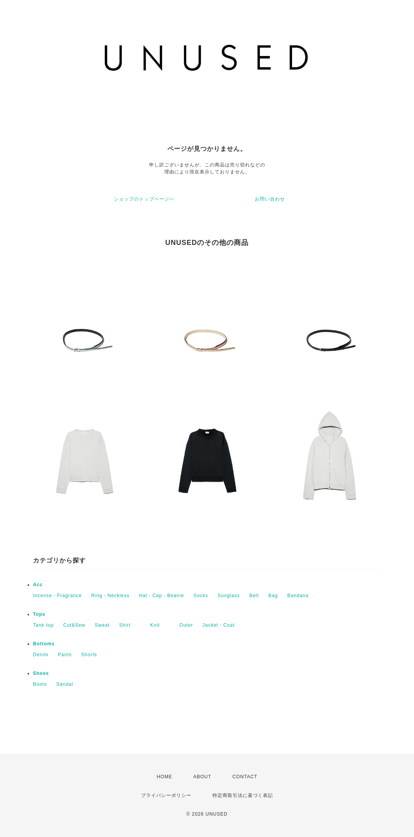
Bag (273, 595)
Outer (186, 625)
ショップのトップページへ (144, 199)
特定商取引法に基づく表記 (242, 795)
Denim (41, 654)
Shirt (130, 625)
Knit (160, 625)
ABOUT (202, 776)
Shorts (89, 654)
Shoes (41, 673)
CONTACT (244, 776)
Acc (38, 584)
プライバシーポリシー (166, 795)
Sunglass (228, 595)
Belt (254, 595)
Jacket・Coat (218, 625)
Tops (39, 614)
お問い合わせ (270, 199)
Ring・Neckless (110, 595)
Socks (200, 595)
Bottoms (44, 644)
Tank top (43, 625)
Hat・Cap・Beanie (161, 595)
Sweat (102, 625)
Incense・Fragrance (57, 595)
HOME (164, 776)
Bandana (298, 595)
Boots (40, 684)
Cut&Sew (74, 625)
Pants (65, 654)
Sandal (64, 684)
